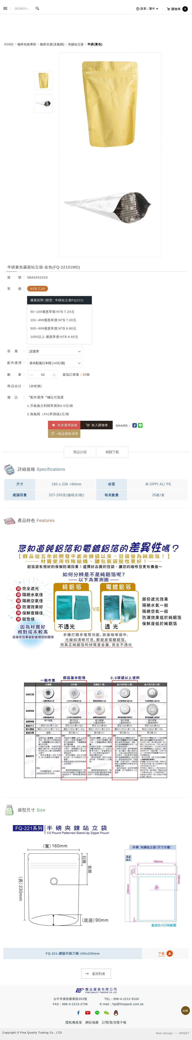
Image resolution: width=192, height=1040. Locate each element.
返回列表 (98, 973)
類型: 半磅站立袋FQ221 (64, 300)
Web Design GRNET (172, 1033)
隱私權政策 (74, 1022)
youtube (87, 1013)
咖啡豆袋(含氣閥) (52, 44)
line (97, 1013)
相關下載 (112, 452)
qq (116, 1013)
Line (140, 425)
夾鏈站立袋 (76, 44)
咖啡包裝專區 (27, 44)
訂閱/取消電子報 (114, 1022)
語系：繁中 (145, 9)
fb (78, 1013)
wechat (106, 1013)
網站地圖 (92, 1022)
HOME (9, 44)
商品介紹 (80, 452)
